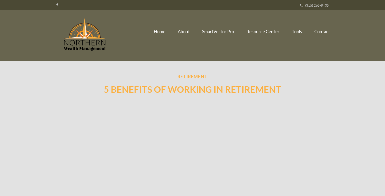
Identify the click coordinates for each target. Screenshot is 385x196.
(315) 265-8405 (314, 5)
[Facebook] (57, 4)
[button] (184, 31)
